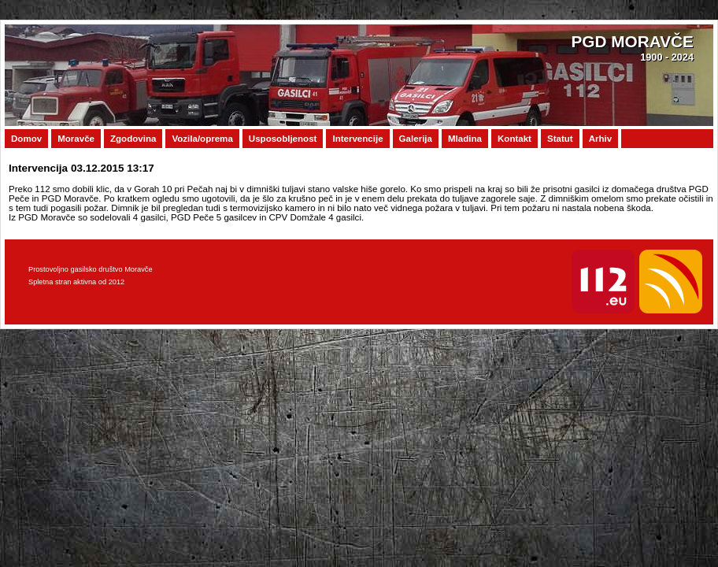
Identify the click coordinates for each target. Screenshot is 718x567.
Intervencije (357, 138)
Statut (560, 138)
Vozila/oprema (202, 138)
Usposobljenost (283, 138)
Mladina (465, 138)
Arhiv (601, 138)
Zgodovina (133, 138)
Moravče (75, 138)
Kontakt (514, 138)
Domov (26, 138)
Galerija (415, 138)
